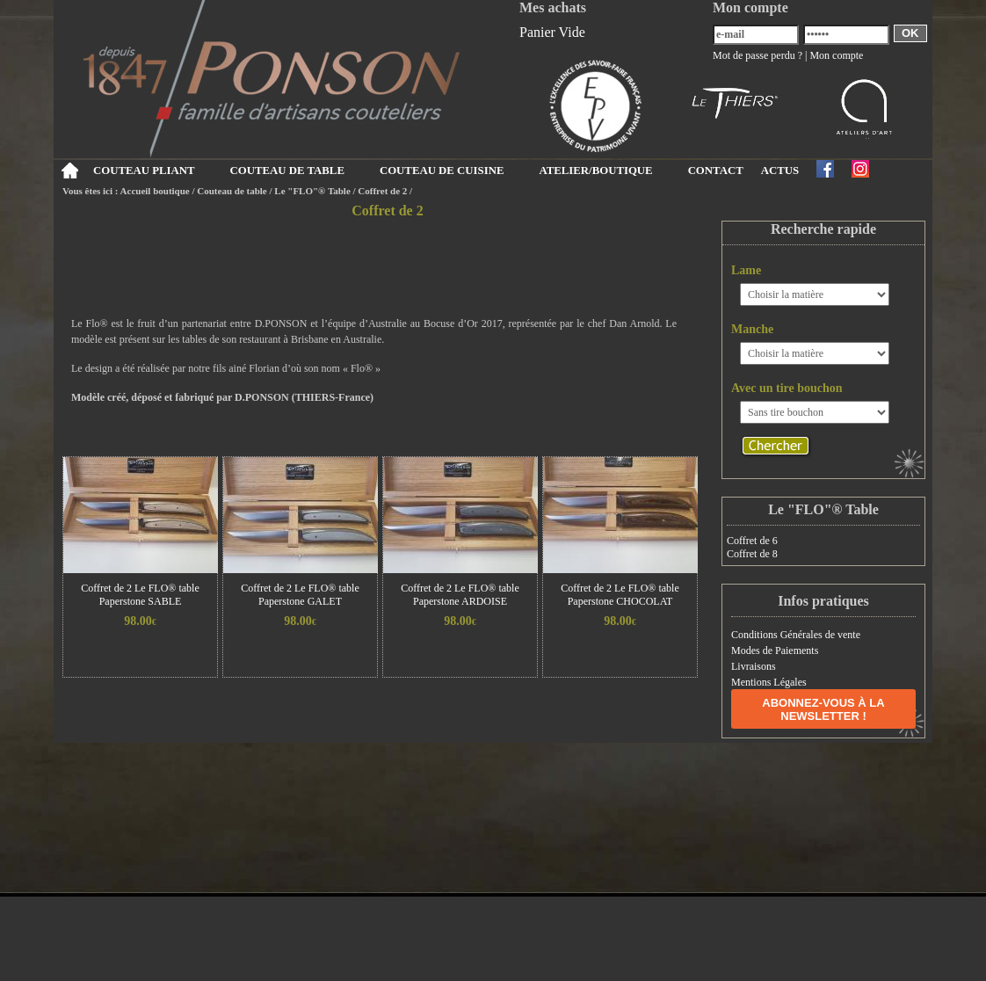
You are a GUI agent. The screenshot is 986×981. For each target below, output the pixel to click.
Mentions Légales (769, 682)
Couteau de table (231, 190)
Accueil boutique (155, 190)
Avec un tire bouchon (787, 388)
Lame (746, 270)
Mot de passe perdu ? (757, 55)
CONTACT (715, 170)
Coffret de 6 (752, 540)
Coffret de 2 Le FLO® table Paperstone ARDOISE (460, 594)
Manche (752, 329)
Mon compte (836, 55)
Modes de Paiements (774, 650)
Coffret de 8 (752, 554)
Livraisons (753, 666)
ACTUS (780, 170)
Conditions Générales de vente (795, 635)
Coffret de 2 (382, 190)
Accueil (69, 170)
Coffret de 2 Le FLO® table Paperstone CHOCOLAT (620, 594)
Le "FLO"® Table (312, 190)
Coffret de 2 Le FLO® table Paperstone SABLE (140, 594)
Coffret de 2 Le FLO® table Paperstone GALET (300, 594)
